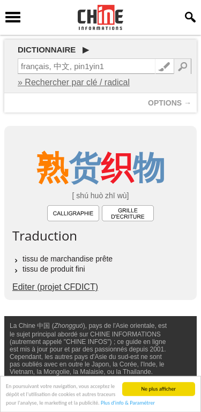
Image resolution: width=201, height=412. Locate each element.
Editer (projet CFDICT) (55, 286)
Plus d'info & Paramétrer (128, 403)
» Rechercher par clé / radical (74, 82)
